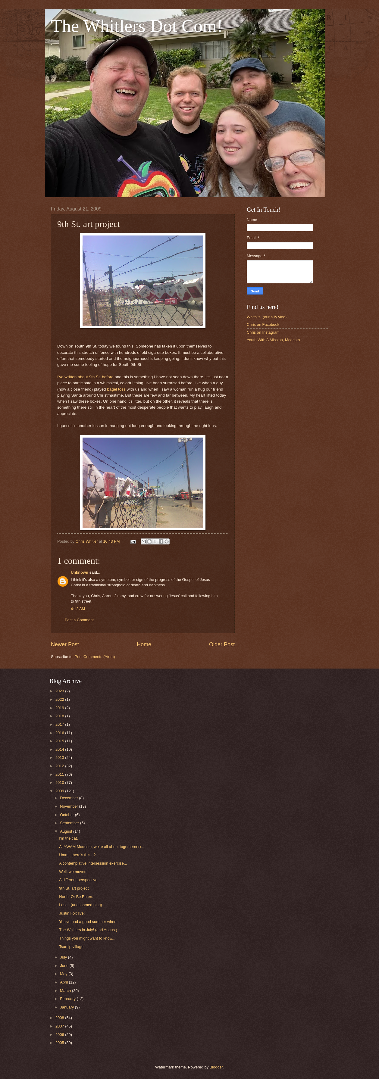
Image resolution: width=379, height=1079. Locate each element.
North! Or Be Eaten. (76, 896)
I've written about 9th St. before (85, 377)
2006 (60, 1034)
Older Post (222, 644)
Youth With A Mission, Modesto (273, 340)
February (68, 998)
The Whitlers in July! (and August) (88, 930)
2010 (60, 782)
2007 (60, 1026)
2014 (60, 749)
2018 (60, 716)
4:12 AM (78, 609)
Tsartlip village (71, 946)
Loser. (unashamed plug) (80, 905)
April (64, 982)
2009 (60, 791)
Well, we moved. (73, 871)
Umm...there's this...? (77, 855)
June (65, 965)
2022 (60, 699)
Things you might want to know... (87, 938)
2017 (60, 724)
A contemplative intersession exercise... (93, 863)
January (67, 1007)
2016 (60, 733)
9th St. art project (74, 888)
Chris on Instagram (263, 332)
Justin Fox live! (72, 913)
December (69, 798)
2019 (60, 708)
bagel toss (116, 389)
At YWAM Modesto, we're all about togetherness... (102, 846)
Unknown (79, 572)
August (66, 831)
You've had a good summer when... (89, 921)
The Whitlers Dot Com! (137, 26)
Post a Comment (79, 620)
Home (144, 644)
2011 (60, 774)
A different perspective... (80, 880)
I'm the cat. (68, 838)
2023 (60, 691)
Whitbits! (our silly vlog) (267, 317)
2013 (60, 757)
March (66, 990)
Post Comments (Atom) (95, 656)
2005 (60, 1042)
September (70, 823)
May (64, 973)
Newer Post (65, 644)
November (69, 806)
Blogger (216, 1067)
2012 (60, 766)
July (64, 957)
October (67, 814)
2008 (60, 1017)
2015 (60, 741)
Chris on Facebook (263, 324)
